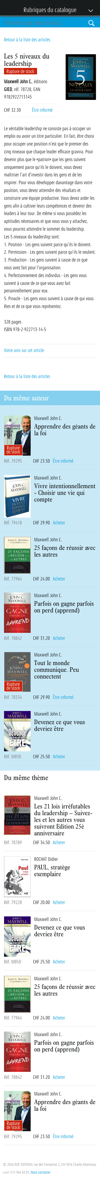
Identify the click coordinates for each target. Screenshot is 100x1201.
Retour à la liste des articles (27, 40)
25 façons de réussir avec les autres (64, 551)
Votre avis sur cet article (24, 350)
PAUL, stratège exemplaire (52, 870)
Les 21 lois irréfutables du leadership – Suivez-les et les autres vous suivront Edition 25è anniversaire (63, 819)
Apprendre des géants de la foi (64, 429)
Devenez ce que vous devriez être (59, 725)
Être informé (42, 110)
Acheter (59, 523)
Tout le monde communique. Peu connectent (56, 669)
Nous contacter (41, 1172)
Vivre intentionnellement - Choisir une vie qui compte (64, 492)
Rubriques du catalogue (47, 10)
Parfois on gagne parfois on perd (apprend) (64, 607)
